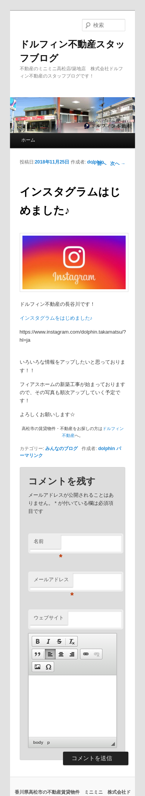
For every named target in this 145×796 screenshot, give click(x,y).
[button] (37, 641)
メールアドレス (53, 582)
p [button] (48, 742)
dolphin (95, 162)
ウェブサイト (49, 618)
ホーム (28, 140)
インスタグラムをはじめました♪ (56, 318)
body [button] (38, 742)
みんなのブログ (61, 448)
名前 (47, 543)
